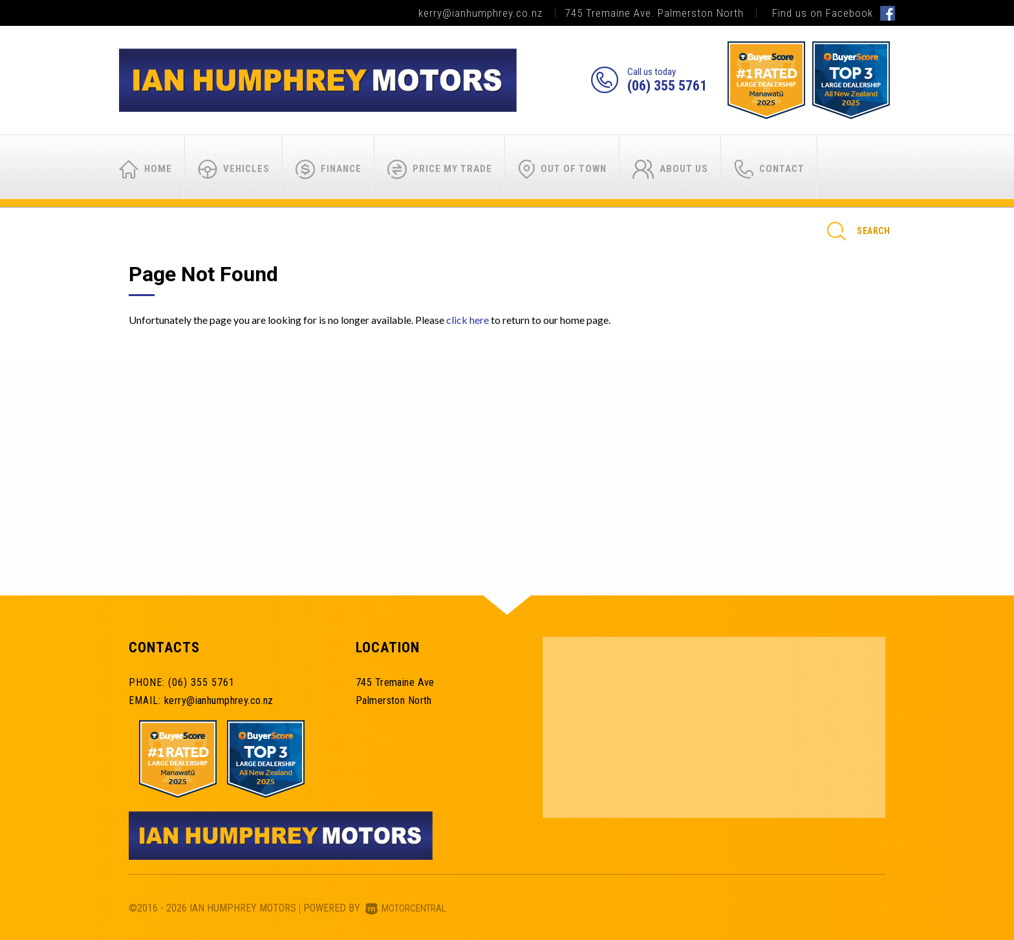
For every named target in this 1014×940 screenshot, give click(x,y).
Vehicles (234, 169)
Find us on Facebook (833, 12)
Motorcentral (409, 908)
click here (467, 320)
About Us (670, 169)
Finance (328, 169)
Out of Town (562, 169)
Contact (769, 169)
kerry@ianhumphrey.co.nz (480, 12)
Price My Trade (439, 169)
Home (145, 169)
